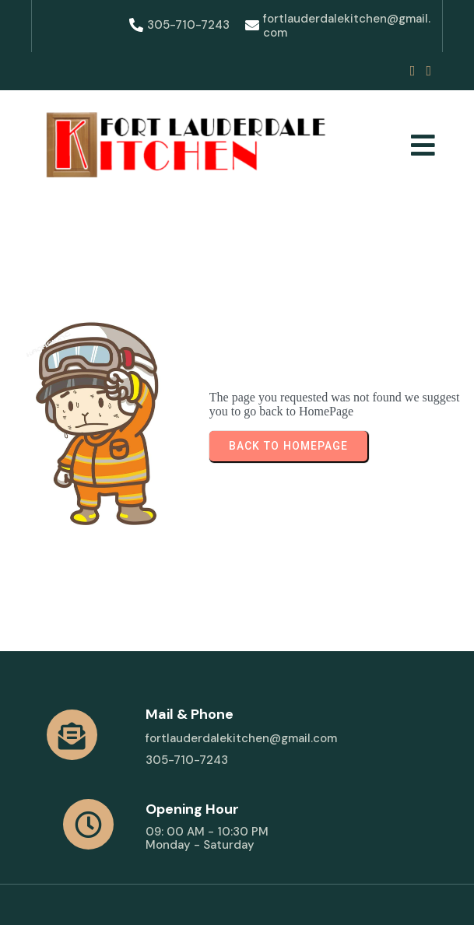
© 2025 (60, 892)
